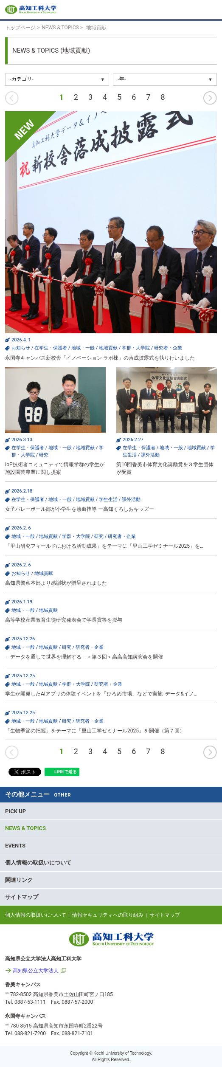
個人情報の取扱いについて (38, 862)
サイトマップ (21, 897)
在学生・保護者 (50, 348)
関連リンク (19, 880)
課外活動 (150, 455)
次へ (210, 98)
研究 (43, 455)
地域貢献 (108, 348)
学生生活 (108, 499)
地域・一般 (83, 348)
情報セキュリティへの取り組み (107, 915)
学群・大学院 (136, 348)
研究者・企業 (168, 348)
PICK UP (15, 811)
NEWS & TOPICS (25, 828)
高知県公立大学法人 (36, 971)
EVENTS (15, 845)
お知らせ (20, 348)
